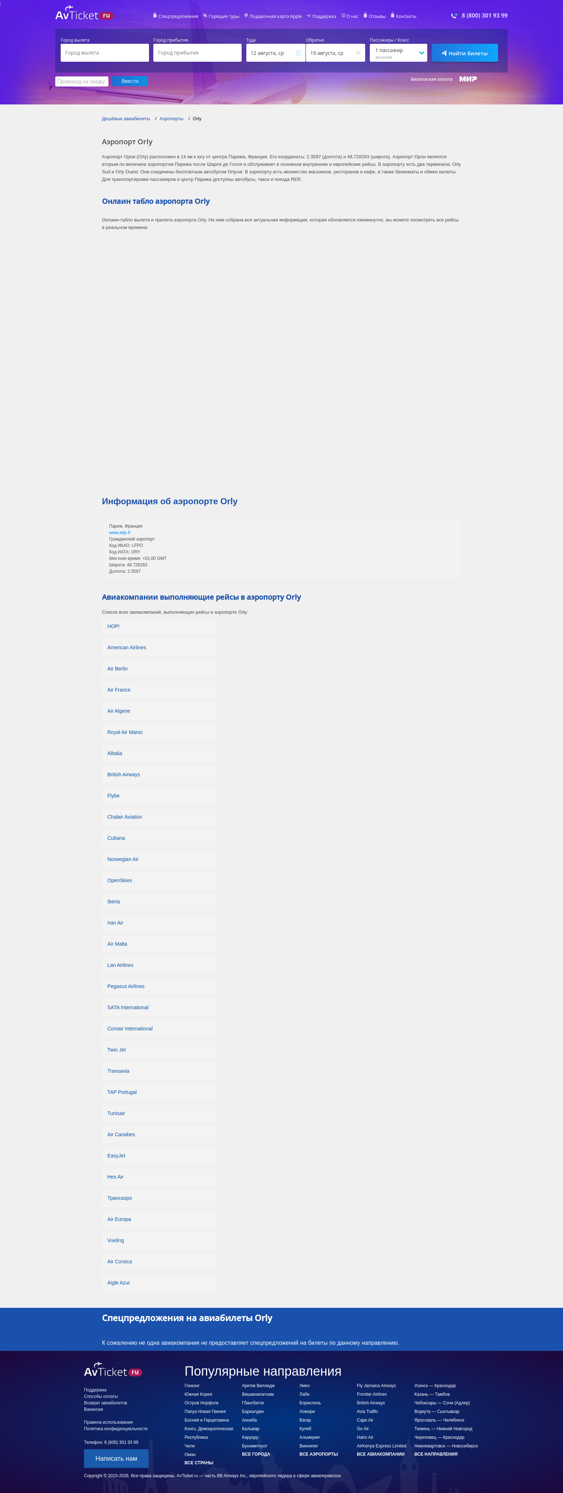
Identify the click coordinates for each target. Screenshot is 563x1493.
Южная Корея (198, 1393)
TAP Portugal (122, 1092)
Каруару (250, 1437)
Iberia (113, 901)
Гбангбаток (253, 1402)
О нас (351, 16)
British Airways (123, 774)
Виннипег (308, 1445)
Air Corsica (119, 1261)
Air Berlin (117, 668)
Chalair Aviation (124, 816)
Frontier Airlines (372, 1393)
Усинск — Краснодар (435, 1385)
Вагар (305, 1419)
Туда (251, 40)
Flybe (113, 795)
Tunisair (116, 1113)
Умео (304, 1385)
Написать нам (116, 1458)
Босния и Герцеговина (207, 1419)
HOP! (113, 626)
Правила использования (108, 1421)
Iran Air (115, 922)
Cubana (116, 838)
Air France (119, 689)
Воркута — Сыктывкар (436, 1411)
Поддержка (324, 16)
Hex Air (115, 1176)
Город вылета (75, 40)
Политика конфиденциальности (116, 1428)
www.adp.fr (119, 532)
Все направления (435, 1453)
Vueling (115, 1240)
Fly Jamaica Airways (376, 1385)
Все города (256, 1453)
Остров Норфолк (201, 1402)
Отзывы (376, 16)
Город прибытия (170, 40)
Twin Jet (116, 1049)
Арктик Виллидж (258, 1385)
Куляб (305, 1428)
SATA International (128, 1007)
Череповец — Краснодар (439, 1437)
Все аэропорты (318, 1453)
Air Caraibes (121, 1134)
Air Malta (117, 943)
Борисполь (310, 1402)
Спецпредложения (179, 16)
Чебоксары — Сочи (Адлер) (442, 1402)
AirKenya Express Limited (381, 1445)
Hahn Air (365, 1437)
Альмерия (309, 1437)
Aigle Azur (118, 1282)
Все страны (199, 1462)
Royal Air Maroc (125, 732)
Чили (190, 1445)
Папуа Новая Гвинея (205, 1411)
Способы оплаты (101, 1396)
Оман (190, 1454)
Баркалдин (253, 1411)
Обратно (315, 40)
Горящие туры (225, 16)
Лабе (304, 1393)
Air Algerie (118, 710)
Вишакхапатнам (258, 1393)
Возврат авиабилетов (105, 1402)
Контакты (405, 16)
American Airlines (126, 647)
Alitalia (114, 753)
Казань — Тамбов (432, 1393)
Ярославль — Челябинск (439, 1419)
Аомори (307, 1411)
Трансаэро (119, 1198)
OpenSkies (119, 880)
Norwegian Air (123, 859)
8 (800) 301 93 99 (485, 15)
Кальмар (251, 1428)
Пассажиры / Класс (389, 40)
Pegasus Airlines (126, 986)
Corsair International (130, 1028)
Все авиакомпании (381, 1453)
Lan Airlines (120, 965)
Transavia (118, 1070)
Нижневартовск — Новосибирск (446, 1445)
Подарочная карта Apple (276, 16)
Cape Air (365, 1419)
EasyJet (116, 1155)
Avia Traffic (367, 1411)
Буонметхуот (254, 1445)
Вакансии (93, 1409)
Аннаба (249, 1419)
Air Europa (119, 1219)
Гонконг (192, 1385)
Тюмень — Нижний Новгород (443, 1428)
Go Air (363, 1428)
